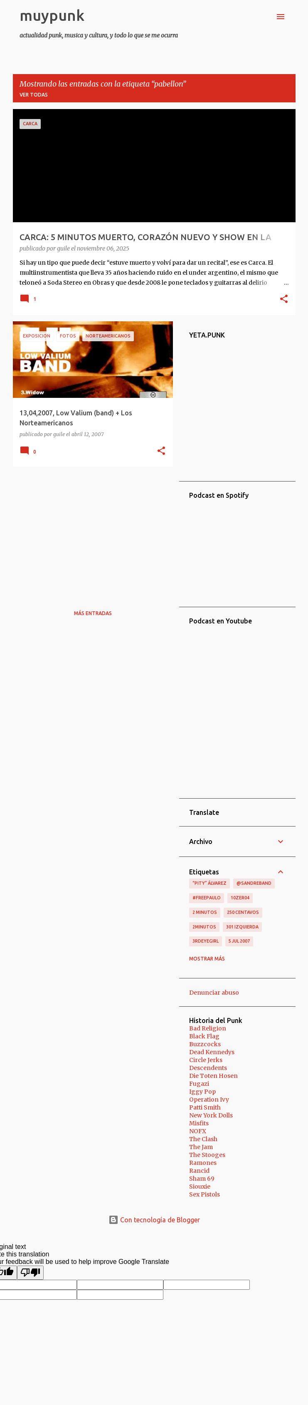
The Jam (201, 1147)
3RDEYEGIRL (205, 940)
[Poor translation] (30, 1273)
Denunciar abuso (214, 992)
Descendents (208, 1068)
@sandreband (254, 883)
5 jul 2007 (239, 940)
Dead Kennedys (211, 1052)
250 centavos (243, 912)
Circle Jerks (205, 1060)
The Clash (203, 1139)
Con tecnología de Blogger (154, 1220)
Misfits (199, 1123)
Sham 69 (201, 1178)
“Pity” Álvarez (209, 883)
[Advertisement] (90, 531)
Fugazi (199, 1083)
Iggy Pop (202, 1091)
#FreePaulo (206, 897)
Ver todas (34, 94)
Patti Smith (205, 1107)
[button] (284, 299)
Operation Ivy (209, 1099)
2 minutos (204, 912)
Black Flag (204, 1036)
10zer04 (240, 897)
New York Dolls (211, 1115)
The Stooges (207, 1155)
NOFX (197, 1131)
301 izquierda (242, 926)
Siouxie (199, 1186)
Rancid (199, 1170)
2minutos (204, 926)
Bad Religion (207, 1028)
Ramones (203, 1163)
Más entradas (93, 613)
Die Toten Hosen (213, 1076)
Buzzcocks (205, 1044)
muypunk (52, 15)
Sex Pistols (204, 1194)
